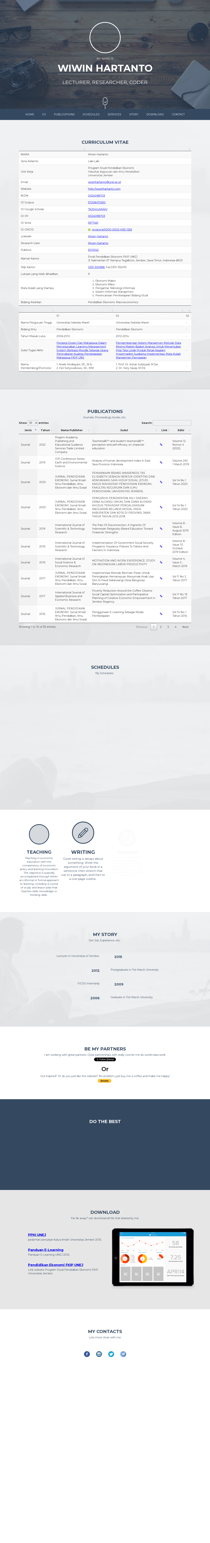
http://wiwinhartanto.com (104, 189)
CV (44, 114)
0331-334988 (96, 267)
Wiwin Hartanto (98, 236)
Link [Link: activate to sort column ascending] (164, 430)
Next (185, 627)
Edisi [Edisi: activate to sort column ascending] (181, 430)
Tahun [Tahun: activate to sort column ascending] (45, 430)
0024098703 (96, 195)
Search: (166, 423)
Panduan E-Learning (45, 1250)
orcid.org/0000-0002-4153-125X (110, 229)
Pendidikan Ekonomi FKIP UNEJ (55, 1265)
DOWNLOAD (155, 114)
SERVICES (114, 114)
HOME (29, 114)
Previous (141, 627)
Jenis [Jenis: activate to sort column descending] (28, 430)
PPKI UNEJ (37, 1235)
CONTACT (178, 114)
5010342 (93, 250)
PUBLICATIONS (64, 114)
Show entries (34, 423)
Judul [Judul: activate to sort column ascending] (124, 430)
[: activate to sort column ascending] (52, 149)
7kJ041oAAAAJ (97, 209)
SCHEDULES (91, 114)
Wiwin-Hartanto (98, 243)
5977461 (93, 222)
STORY (133, 114)
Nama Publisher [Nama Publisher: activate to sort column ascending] (72, 430)
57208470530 (97, 202)
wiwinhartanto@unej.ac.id (104, 182)
